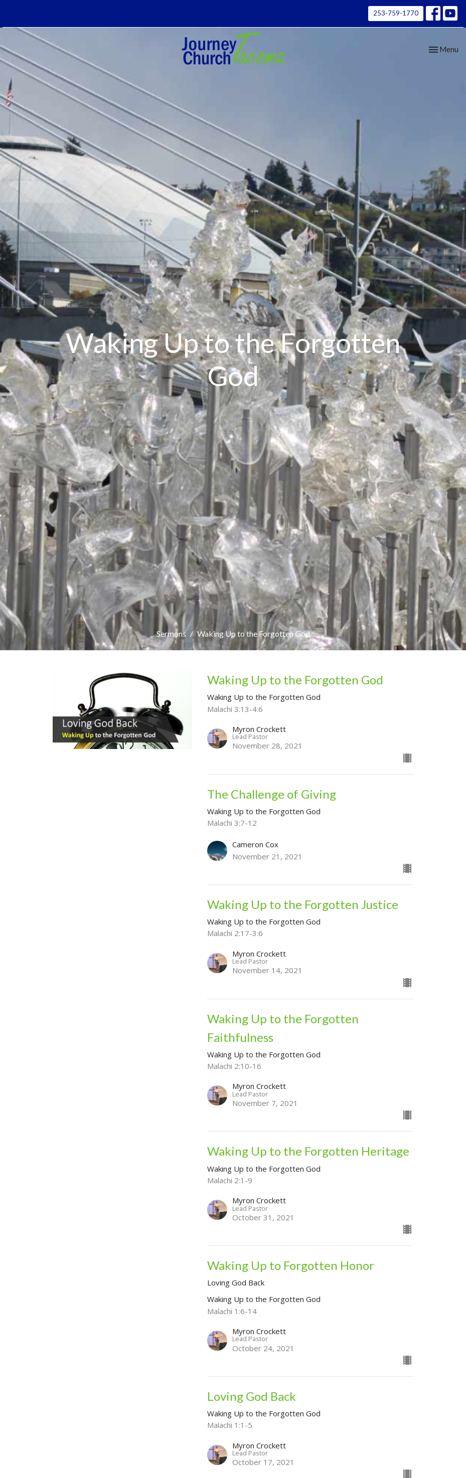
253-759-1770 (395, 13)
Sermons (171, 633)
